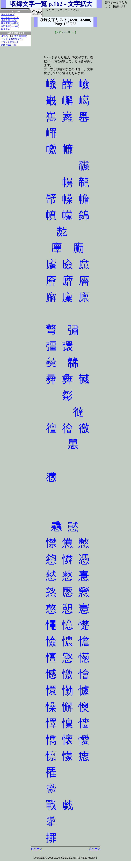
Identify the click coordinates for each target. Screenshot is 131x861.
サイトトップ (7, 14)
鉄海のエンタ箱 (9, 45)
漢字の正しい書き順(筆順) (14, 36)
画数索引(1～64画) (10, 26)
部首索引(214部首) (10, 23)
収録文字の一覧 (9, 20)
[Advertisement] (65, 42)
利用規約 (5, 29)
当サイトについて (10, 17)
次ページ (94, 848)
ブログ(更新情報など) (12, 39)
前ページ (36, 848)
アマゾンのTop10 (9, 42)
